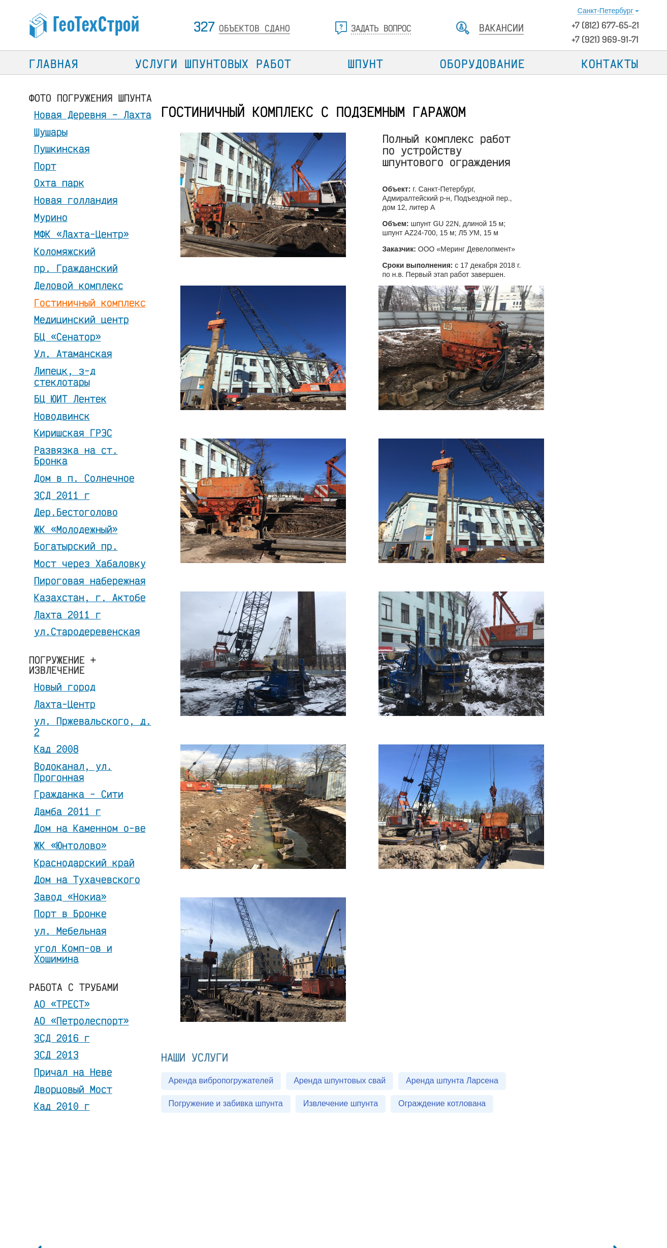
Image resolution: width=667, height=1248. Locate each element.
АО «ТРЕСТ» (62, 1003)
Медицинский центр (81, 319)
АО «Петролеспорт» (81, 1020)
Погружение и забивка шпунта (226, 1103)
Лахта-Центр (65, 704)
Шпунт (366, 63)
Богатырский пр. (76, 546)
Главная (54, 63)
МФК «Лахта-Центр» (81, 234)
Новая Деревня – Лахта (92, 114)
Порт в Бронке (70, 913)
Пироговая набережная (90, 580)
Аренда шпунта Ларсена (452, 1080)
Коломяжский (65, 251)
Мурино (51, 217)
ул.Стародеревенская (87, 631)
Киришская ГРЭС (73, 432)
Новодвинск (62, 416)
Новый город (65, 686)
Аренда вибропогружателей (221, 1080)
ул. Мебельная (70, 930)
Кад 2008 (56, 748)
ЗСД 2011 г (62, 495)
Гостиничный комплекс (90, 302)
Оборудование (482, 63)
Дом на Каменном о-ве (90, 828)
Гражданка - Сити (78, 794)
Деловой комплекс (78, 285)
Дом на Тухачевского (87, 879)
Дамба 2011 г (67, 811)
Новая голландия (76, 200)
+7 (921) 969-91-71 (605, 39)
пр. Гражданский (76, 268)
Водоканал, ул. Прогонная (73, 772)
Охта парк (59, 182)
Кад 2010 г (62, 1106)
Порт (45, 166)
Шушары (51, 132)
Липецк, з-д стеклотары (65, 376)
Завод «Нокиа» (70, 896)
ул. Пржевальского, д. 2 (92, 726)
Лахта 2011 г (67, 614)
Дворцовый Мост (73, 1089)
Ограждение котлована (442, 1103)
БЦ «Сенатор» (67, 336)
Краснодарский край (84, 862)
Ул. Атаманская (73, 353)
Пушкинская (62, 148)
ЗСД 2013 (56, 1054)
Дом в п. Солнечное (84, 478)
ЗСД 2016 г (62, 1038)
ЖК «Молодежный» (76, 529)
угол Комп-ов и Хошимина (73, 953)
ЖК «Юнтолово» (70, 845)
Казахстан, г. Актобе (90, 597)
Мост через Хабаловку (90, 563)
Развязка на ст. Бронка (76, 455)
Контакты (610, 63)
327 (242, 26)
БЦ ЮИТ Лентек (70, 398)
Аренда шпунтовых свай (340, 1080)
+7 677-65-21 (605, 24)
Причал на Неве (73, 1072)
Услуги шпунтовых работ (213, 63)
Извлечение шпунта (340, 1103)
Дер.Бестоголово (76, 512)
